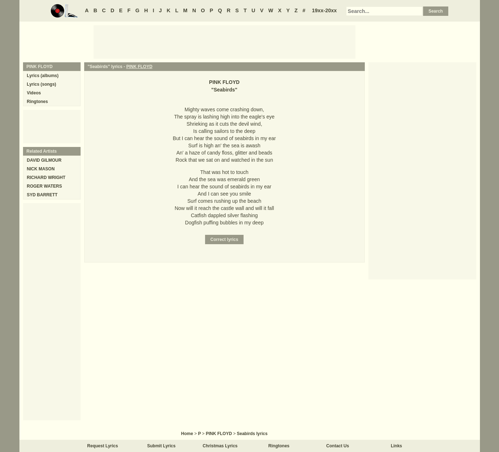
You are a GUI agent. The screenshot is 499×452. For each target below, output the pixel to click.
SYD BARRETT (42, 194)
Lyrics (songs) (41, 84)
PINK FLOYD (139, 66)
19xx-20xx (324, 10)
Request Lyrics (102, 445)
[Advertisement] (224, 41)
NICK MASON (41, 168)
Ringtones (37, 101)
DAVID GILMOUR (44, 160)
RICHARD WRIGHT (46, 177)
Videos (34, 92)
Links (396, 445)
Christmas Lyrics (220, 445)
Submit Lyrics (161, 445)
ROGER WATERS (44, 186)
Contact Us (337, 445)
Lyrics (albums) (43, 75)
